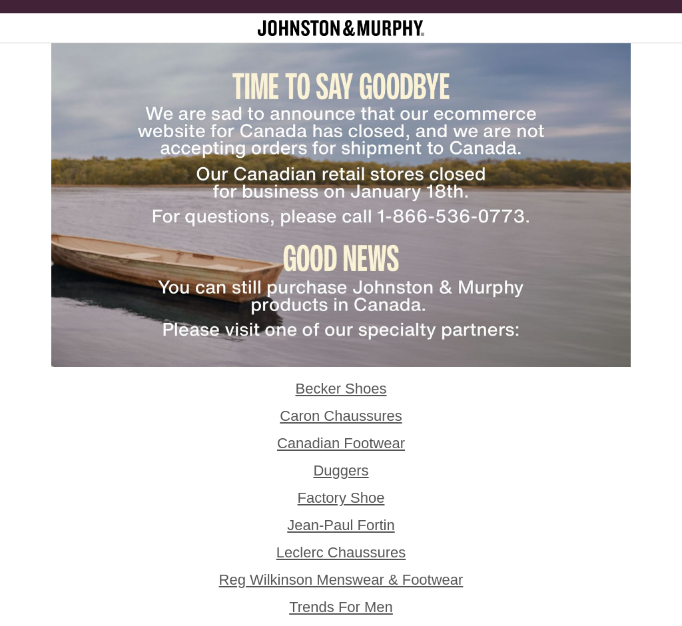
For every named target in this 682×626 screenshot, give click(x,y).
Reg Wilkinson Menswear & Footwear (341, 579)
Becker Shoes (341, 388)
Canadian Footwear (341, 443)
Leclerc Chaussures (341, 552)
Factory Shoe (341, 497)
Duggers (340, 470)
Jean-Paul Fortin (340, 525)
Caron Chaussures (341, 416)
